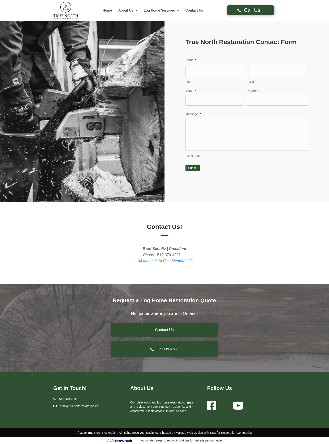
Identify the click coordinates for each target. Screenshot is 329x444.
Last (251, 81)
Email (190, 90)
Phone (252, 90)
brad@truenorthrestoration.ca (79, 405)
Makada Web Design (189, 432)
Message (193, 113)
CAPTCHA (192, 156)
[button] (250, 10)
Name (190, 60)
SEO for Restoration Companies (231, 432)
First (189, 81)
